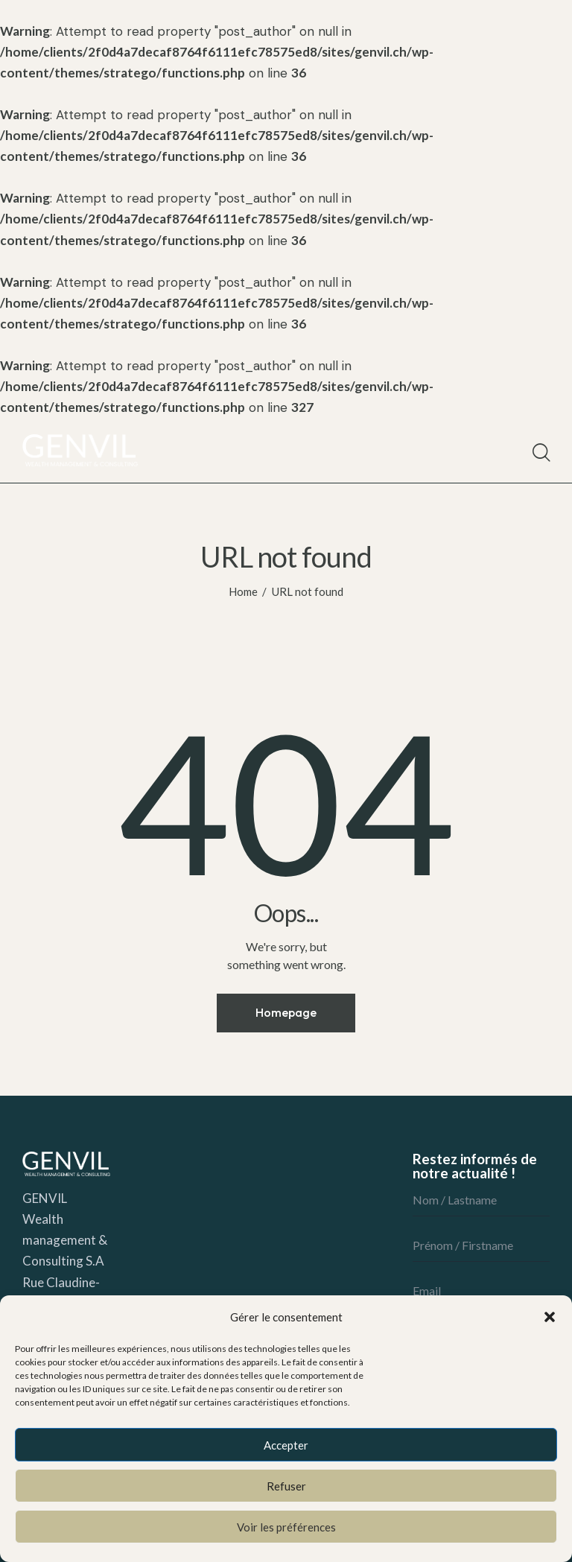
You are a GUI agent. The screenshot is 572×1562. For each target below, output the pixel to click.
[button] (549, 1316)
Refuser (286, 1486)
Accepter (286, 1445)
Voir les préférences (286, 1527)
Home (243, 591)
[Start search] (540, 453)
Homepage (286, 1012)
